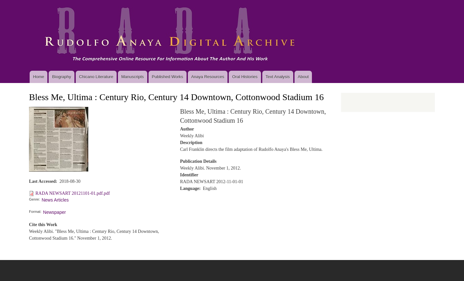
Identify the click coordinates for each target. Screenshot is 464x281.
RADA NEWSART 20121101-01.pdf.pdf (72, 193)
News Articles (55, 200)
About (303, 76)
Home (38, 76)
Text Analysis (278, 76)
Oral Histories (245, 76)
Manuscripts (132, 76)
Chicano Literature (96, 76)
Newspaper (54, 212)
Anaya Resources (207, 76)
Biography (61, 76)
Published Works (167, 76)
